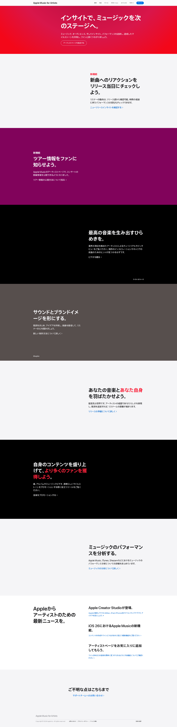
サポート (131, 3)
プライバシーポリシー (83, 721)
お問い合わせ (72, 721)
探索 (95, 3)
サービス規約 (93, 721)
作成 (100, 3)
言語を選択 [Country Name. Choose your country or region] (138, 721)
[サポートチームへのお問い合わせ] (88, 695)
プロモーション (114, 3)
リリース (106, 3)
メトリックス (124, 3)
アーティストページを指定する (73, 43)
